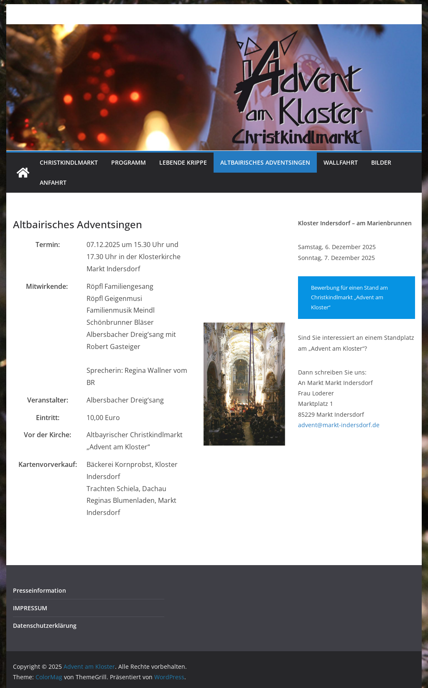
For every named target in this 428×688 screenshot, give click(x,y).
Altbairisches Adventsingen (265, 162)
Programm (128, 162)
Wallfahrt (341, 162)
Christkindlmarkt (69, 162)
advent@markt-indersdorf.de (339, 425)
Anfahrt (53, 182)
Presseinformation (39, 590)
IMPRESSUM (30, 608)
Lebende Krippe (183, 162)
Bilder (381, 162)
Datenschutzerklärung (44, 625)
